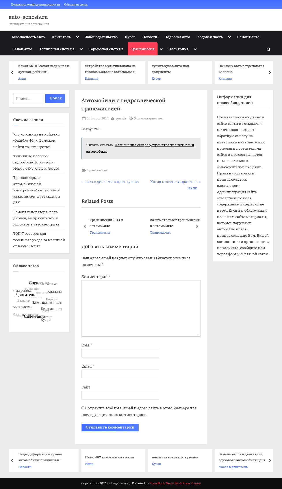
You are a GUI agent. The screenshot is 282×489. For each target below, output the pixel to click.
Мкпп (91, 464)
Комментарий (96, 276)
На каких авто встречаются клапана (243, 69)
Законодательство (101, 36)
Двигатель (61, 36)
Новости (149, 36)
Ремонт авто (248, 36)
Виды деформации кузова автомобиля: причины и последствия (41, 457)
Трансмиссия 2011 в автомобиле (106, 223)
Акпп (24, 78)
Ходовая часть (210, 36)
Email (88, 366)
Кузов (130, 36)
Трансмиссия (143, 48)
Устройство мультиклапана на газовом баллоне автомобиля (112, 69)
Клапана (93, 78)
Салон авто (22, 48)
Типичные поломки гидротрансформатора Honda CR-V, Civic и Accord (36, 162)
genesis (121, 117)
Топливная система (56, 48)
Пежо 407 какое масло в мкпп (111, 457)
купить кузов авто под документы (172, 69)
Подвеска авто (177, 36)
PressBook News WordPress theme (175, 483)
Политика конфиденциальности (35, 4)
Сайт (86, 387)
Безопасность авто (28, 36)
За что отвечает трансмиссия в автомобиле (175, 223)
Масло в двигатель (234, 467)
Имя (87, 345)
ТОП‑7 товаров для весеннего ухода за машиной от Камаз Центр (39, 239)
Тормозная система (106, 48)
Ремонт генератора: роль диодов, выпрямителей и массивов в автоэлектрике (36, 218)
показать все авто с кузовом (176, 457)
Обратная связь (76, 4)
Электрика (178, 48)
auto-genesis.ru (28, 16)
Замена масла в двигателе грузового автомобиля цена (243, 457)
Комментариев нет (148, 118)
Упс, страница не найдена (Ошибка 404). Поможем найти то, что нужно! (36, 140)
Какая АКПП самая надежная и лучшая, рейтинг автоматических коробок (45, 69)
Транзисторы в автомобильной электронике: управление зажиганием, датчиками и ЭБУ (36, 190)
